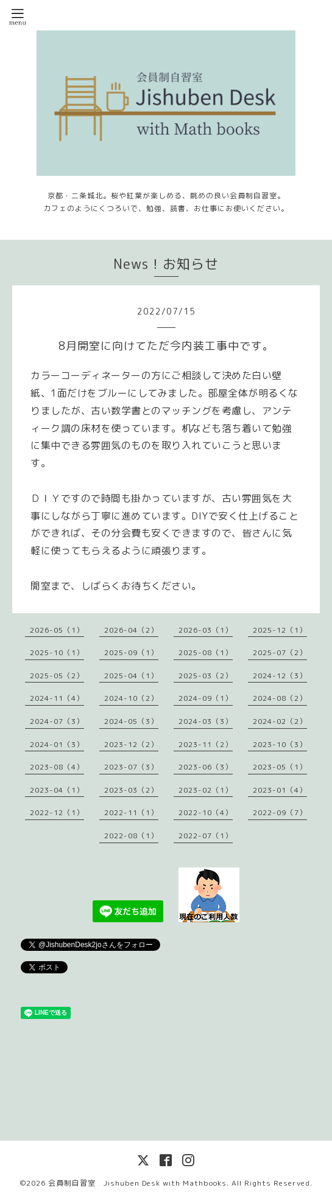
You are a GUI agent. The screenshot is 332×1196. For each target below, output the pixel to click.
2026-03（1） (205, 630)
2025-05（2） (57, 675)
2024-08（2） (280, 698)
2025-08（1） (205, 652)
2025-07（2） (280, 652)
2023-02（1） (205, 790)
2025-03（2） (205, 675)
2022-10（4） (205, 812)
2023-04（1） (57, 790)
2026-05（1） (57, 630)
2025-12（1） (280, 630)
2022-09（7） (280, 812)
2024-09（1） (205, 698)
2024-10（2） (131, 698)
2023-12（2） (131, 744)
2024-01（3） (57, 744)
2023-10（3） (280, 744)
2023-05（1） (280, 767)
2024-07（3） (57, 721)
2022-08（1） (131, 835)
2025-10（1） (57, 652)
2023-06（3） (205, 767)
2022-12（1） (57, 812)
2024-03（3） (205, 721)
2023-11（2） (205, 744)
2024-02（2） (280, 721)
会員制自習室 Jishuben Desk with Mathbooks (137, 1183)
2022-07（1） (205, 835)
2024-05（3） (131, 721)
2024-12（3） (280, 675)
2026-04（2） (131, 630)
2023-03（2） (131, 790)
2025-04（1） (131, 675)
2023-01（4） (280, 790)
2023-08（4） (57, 767)
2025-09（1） (131, 652)
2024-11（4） (57, 698)
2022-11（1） (131, 812)
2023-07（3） (131, 767)
